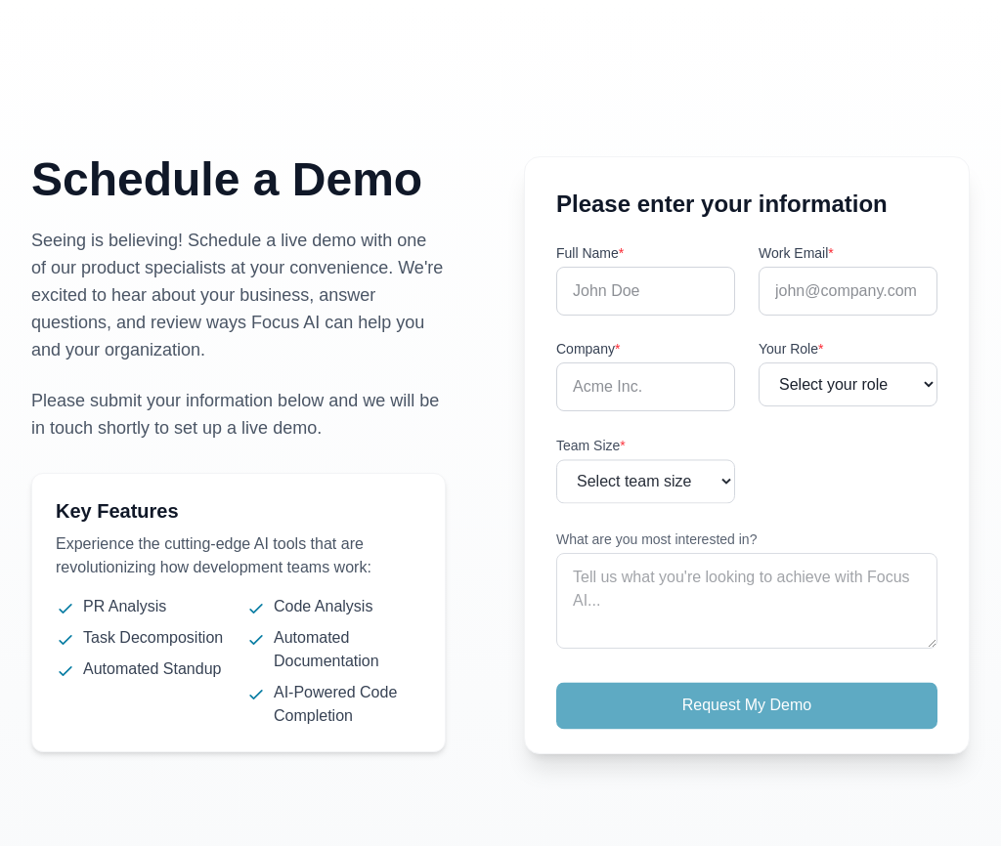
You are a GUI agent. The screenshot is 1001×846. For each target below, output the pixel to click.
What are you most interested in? (656, 543)
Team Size (591, 449)
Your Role (791, 351)
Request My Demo (747, 709)
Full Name (590, 253)
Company (588, 349)
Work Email (796, 253)
